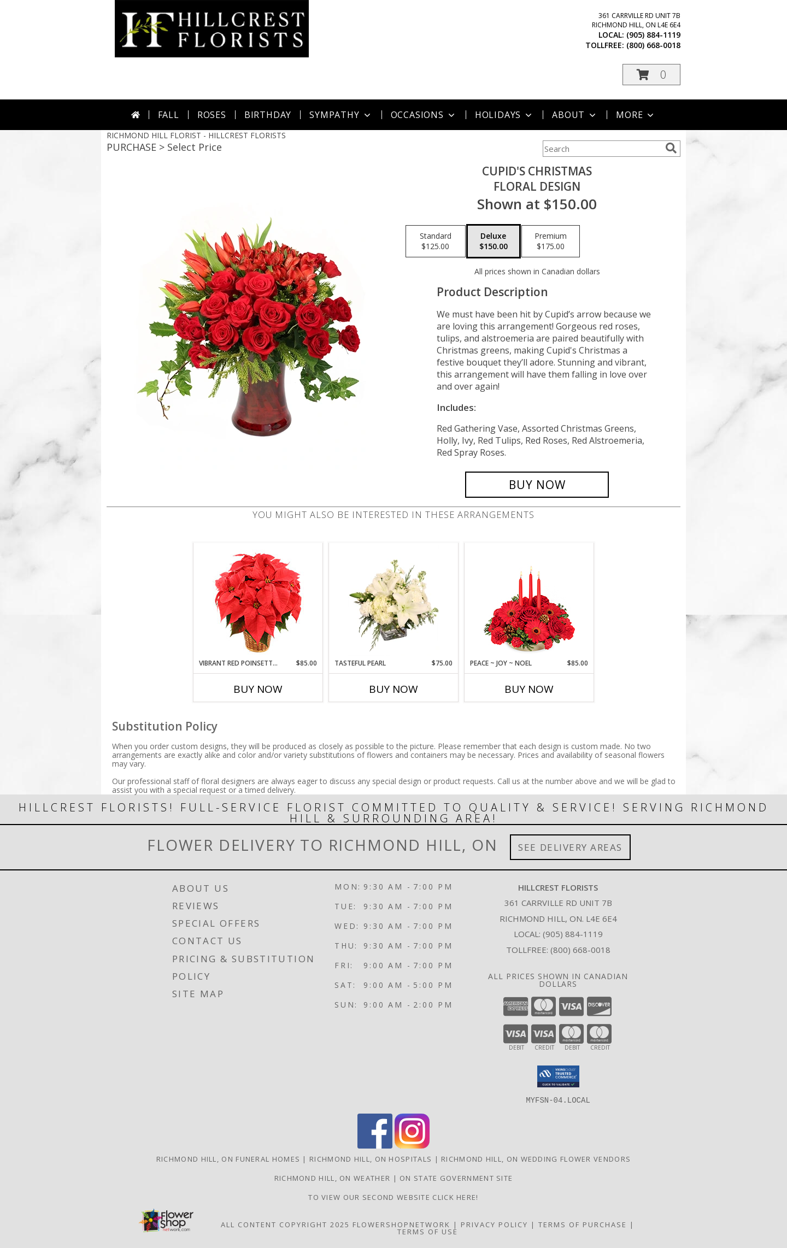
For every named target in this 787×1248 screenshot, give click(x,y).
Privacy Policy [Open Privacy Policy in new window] (494, 1224)
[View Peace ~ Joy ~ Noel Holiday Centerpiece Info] (529, 600)
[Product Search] (601, 148)
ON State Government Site (456, 1177)
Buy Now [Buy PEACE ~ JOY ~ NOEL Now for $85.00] (529, 689)
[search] (671, 148)
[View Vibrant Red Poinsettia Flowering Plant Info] (258, 600)
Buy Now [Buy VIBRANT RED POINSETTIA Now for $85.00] (258, 689)
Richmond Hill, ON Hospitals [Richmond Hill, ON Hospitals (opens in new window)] (370, 1158)
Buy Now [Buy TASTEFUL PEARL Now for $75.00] (393, 689)
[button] (651, 74)
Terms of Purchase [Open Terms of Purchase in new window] (582, 1224)
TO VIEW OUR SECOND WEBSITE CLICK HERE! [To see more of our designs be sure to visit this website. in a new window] (393, 1197)
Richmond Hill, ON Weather (332, 1177)
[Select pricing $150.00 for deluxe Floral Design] (493, 241)
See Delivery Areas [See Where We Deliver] (570, 847)
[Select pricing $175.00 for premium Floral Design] (550, 241)
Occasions (424, 115)
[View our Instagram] (412, 1145)
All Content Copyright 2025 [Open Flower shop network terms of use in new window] (285, 1224)
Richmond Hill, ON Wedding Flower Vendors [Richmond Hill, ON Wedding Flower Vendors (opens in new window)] (536, 1158)
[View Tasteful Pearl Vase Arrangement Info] (393, 600)
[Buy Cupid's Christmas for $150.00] (537, 485)
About (575, 115)
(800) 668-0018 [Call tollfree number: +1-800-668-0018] (653, 45)
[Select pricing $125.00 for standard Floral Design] (435, 241)
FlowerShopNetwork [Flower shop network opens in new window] (401, 1224)
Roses (211, 115)
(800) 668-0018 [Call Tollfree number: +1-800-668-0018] (580, 949)
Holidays (504, 115)
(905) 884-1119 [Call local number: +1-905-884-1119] (653, 35)
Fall (168, 115)
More (636, 115)
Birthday (267, 115)
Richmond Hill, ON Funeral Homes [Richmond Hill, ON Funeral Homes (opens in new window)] (228, 1158)
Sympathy (340, 115)
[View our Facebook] (374, 1145)
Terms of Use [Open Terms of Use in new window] (427, 1231)
